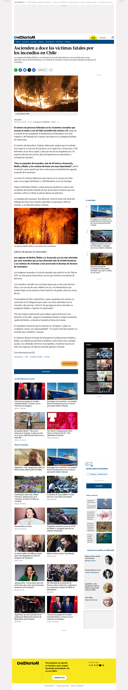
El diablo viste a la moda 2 (91, 2)
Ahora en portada (21, 445)
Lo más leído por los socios (24, 379)
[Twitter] (29, 70)
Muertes (47, 357)
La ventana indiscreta (102, 2)
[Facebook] (20, 70)
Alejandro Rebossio (20, 504)
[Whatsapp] (16, 70)
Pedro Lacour (18, 560)
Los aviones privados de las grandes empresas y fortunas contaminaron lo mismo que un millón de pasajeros (91, 515)
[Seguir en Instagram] (97, 665)
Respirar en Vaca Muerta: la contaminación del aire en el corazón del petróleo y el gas (91, 504)
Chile (26, 357)
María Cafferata (51, 499)
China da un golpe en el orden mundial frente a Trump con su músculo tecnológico (27, 403)
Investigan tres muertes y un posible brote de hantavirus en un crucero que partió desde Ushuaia (62, 403)
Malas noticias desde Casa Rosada (60, 554)
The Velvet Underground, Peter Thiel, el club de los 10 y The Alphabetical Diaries (59, 433)
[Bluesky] (25, 70)
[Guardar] (51, 70)
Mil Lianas (59, 42)
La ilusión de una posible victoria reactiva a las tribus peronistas (91, 353)
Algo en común (111, 2)
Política (18, 42)
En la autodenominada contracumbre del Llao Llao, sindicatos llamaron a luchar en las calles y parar (92, 387)
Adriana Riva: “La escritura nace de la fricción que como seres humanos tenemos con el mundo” (29, 585)
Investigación (50, 42)
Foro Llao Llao (55, 2)
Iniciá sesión (103, 37)
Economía (25, 42)
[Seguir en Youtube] (100, 665)
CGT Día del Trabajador (31, 2)
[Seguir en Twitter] (90, 665)
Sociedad (33, 42)
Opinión (41, 42)
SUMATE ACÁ (59, 678)
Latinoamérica (18, 357)
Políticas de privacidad (63, 686)
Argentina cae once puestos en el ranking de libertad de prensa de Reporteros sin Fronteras (28, 617)
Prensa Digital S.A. (50, 686)
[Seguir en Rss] (103, 665)
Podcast (67, 42)
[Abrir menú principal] (113, 37)
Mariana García (51, 556)
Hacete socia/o (93, 38)
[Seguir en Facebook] (92, 665)
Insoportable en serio (23, 526)
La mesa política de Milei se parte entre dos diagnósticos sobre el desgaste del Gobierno (28, 556)
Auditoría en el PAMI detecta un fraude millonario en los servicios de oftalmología (91, 376)
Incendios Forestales (36, 357)
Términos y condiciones (77, 686)
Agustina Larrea (19, 590)
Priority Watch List (47, 2)
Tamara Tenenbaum (53, 438)
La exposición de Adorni (74, 2)
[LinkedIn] (34, 70)
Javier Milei (39, 2)
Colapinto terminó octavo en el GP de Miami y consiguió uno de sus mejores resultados (61, 528)
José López (82, 2)
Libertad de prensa (63, 2)
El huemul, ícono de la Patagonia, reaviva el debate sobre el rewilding (91, 527)
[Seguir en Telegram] (94, 665)
